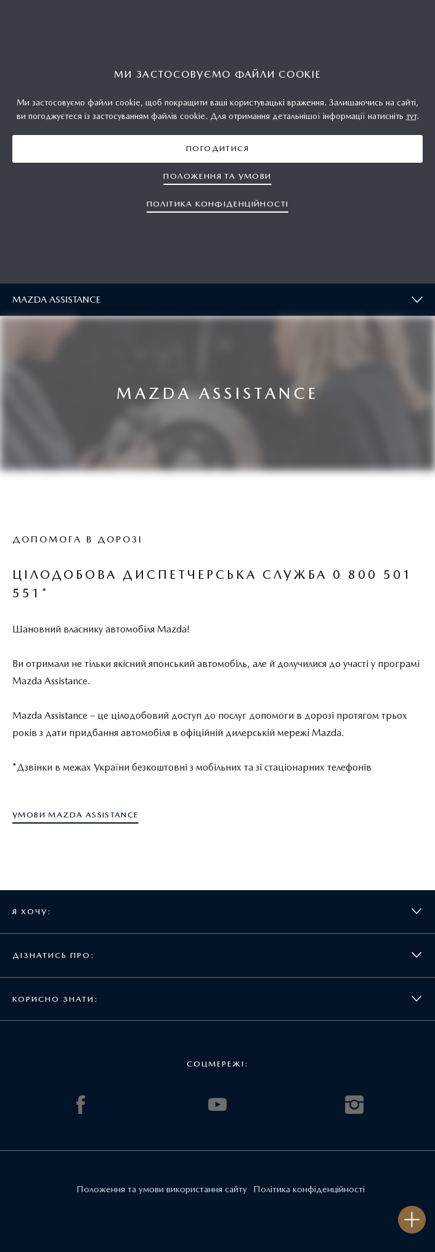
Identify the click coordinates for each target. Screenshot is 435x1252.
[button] (217, 149)
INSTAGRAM (354, 1104)
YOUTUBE (217, 1104)
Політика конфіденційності (309, 1189)
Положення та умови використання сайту (161, 1189)
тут (411, 116)
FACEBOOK (80, 1104)
